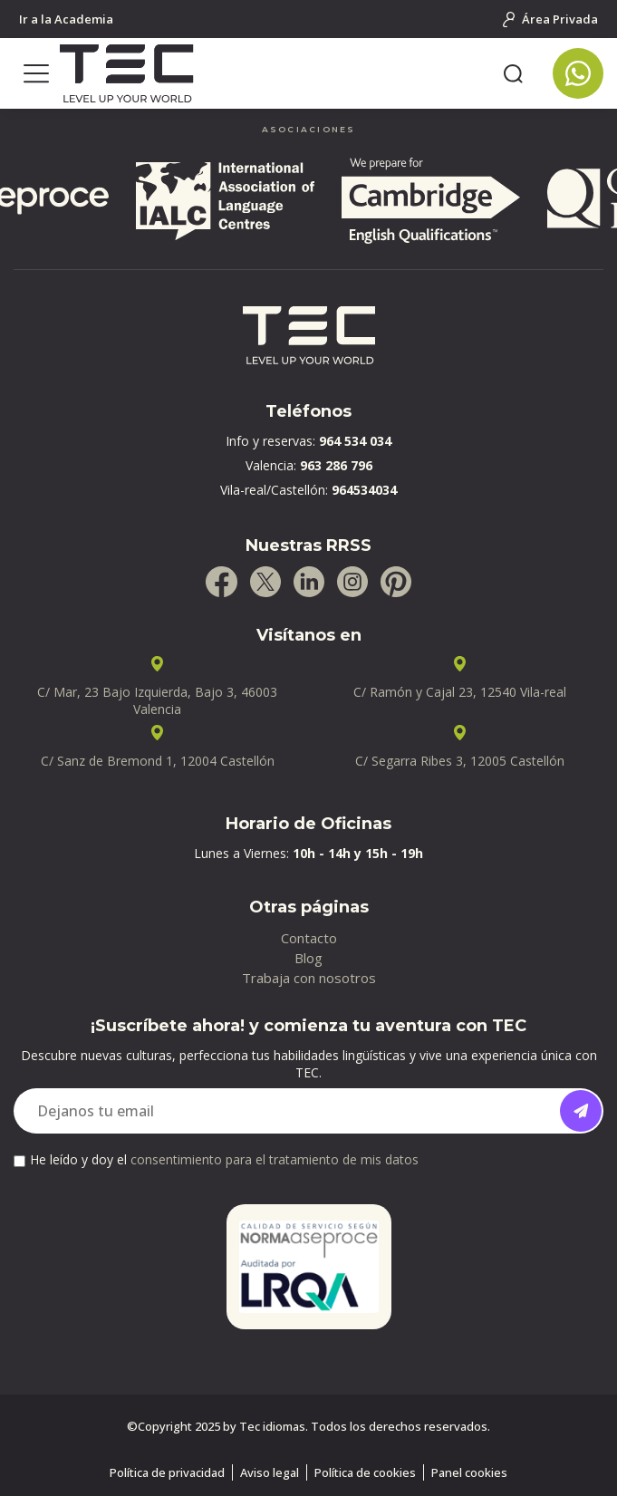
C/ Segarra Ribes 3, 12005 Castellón (459, 760)
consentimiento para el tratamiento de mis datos (274, 1159)
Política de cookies (365, 1472)
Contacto (309, 938)
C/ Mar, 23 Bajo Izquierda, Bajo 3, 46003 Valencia (157, 700)
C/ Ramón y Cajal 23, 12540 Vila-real (459, 691)
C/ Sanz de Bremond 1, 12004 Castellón (158, 760)
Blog (308, 958)
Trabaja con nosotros (309, 978)
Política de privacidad (167, 1472)
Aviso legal (269, 1472)
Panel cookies (469, 1472)
